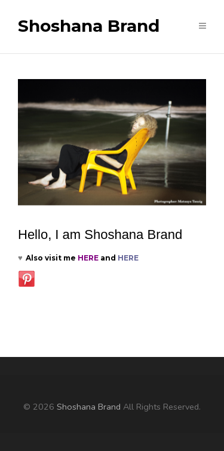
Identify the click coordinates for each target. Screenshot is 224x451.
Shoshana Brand (88, 26)
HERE (88, 257)
